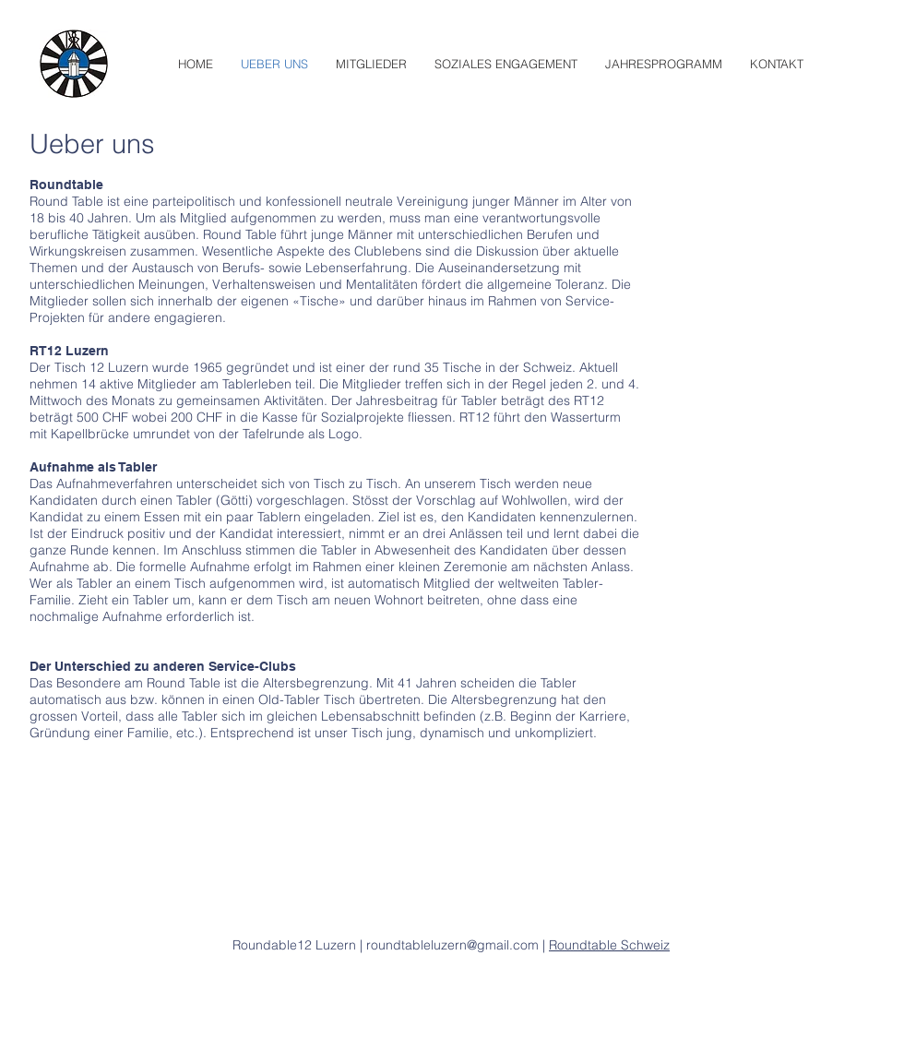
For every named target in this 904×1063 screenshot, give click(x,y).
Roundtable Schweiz (609, 945)
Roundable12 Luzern (294, 945)
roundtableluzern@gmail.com (454, 945)
